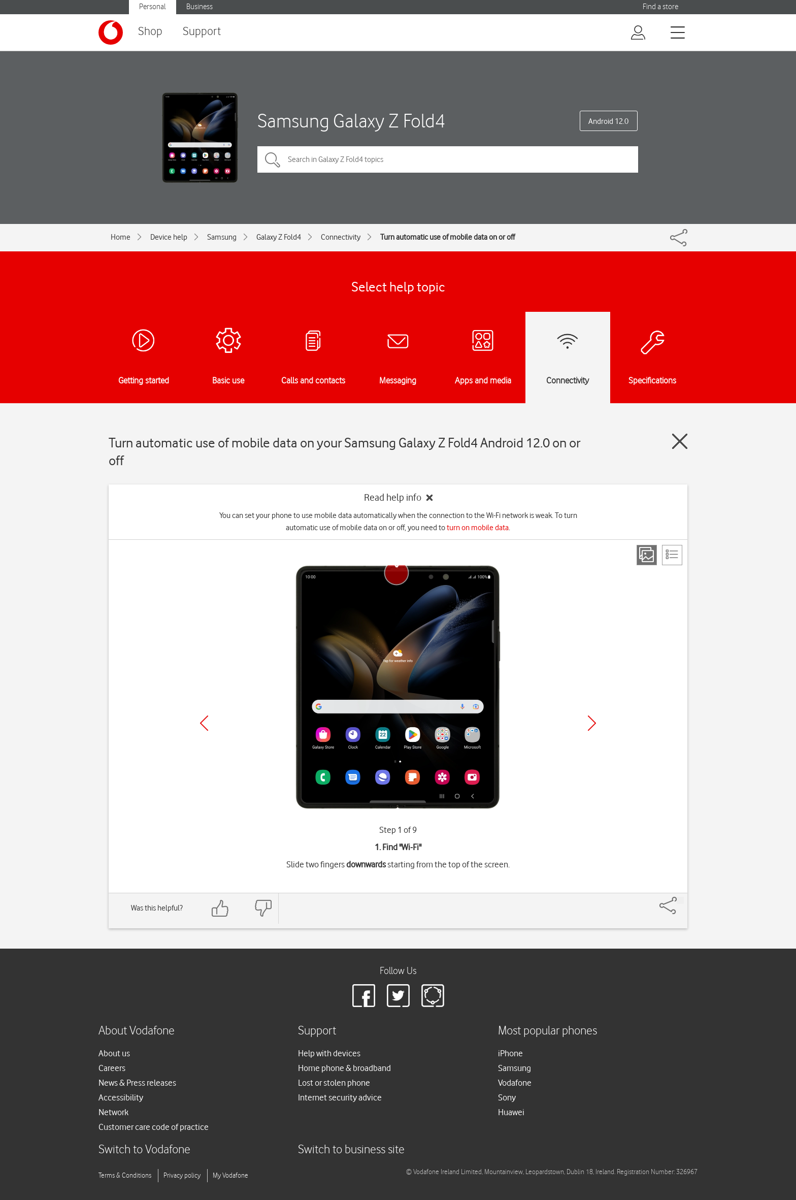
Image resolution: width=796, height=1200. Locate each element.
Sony (507, 1097)
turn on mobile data (478, 527)
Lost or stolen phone (334, 1083)
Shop (150, 31)
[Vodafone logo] (110, 32)
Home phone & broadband (344, 1068)
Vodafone (515, 1083)
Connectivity (340, 237)
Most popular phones (547, 1031)
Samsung (222, 237)
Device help (168, 237)
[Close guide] (679, 441)
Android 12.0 (608, 121)
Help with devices (329, 1053)
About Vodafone (136, 1031)
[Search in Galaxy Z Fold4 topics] (447, 159)
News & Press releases (137, 1083)
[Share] (680, 900)
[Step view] (647, 555)
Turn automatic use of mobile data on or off (447, 237)
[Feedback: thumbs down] (263, 908)
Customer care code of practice (153, 1127)
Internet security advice (340, 1097)
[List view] (672, 555)
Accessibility (120, 1097)
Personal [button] (152, 7)
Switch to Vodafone (144, 1150)
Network (113, 1112)
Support (202, 31)
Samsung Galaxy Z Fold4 (351, 120)
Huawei (511, 1112)
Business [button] (199, 7)
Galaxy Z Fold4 (278, 237)
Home (120, 237)
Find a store (660, 7)
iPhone (510, 1053)
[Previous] (204, 723)
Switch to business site (351, 1150)
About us (114, 1053)
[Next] (592, 723)
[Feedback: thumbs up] (220, 908)
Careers (111, 1068)
